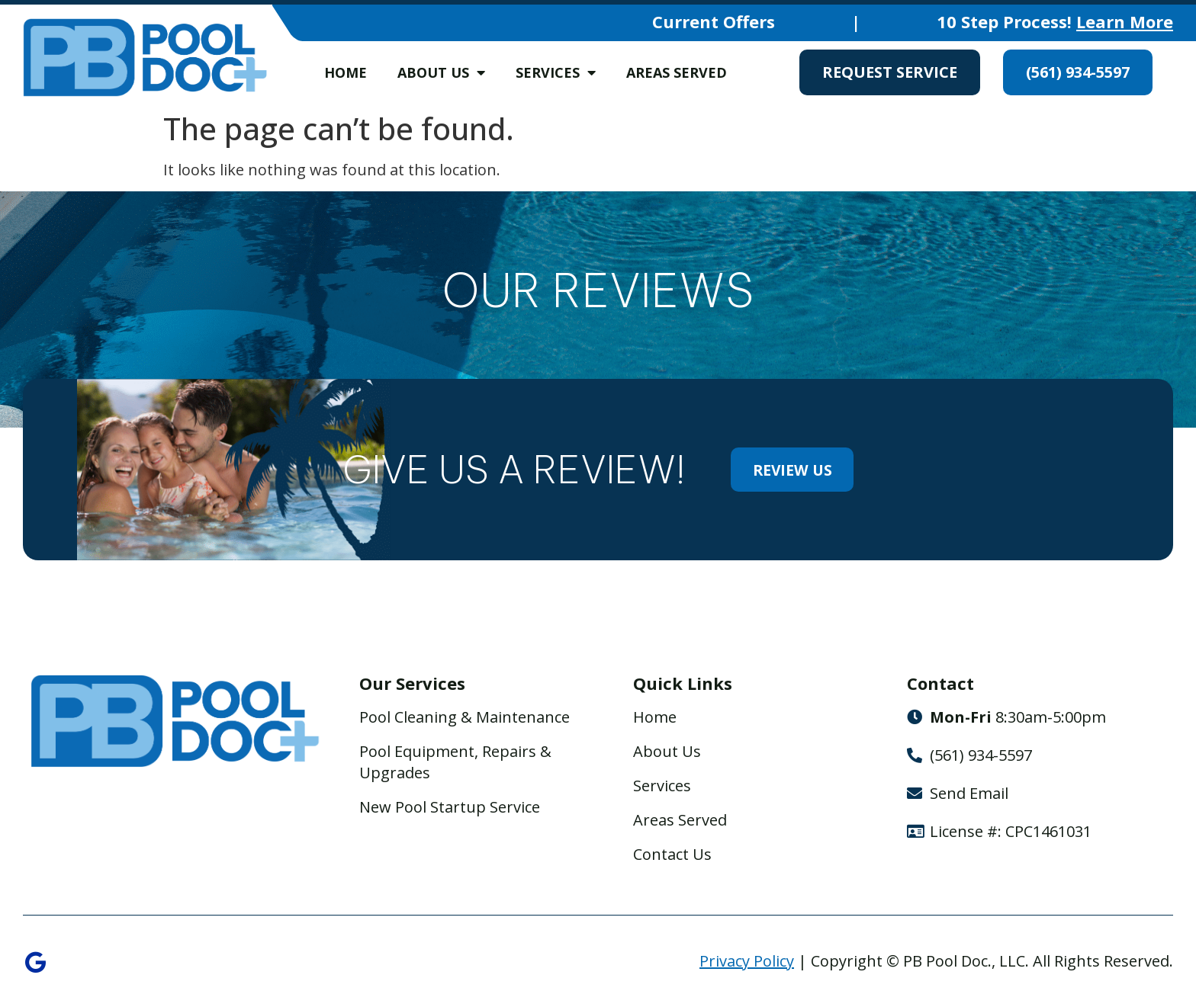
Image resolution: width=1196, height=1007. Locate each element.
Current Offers (713, 21)
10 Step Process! (1055, 21)
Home (345, 72)
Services (556, 72)
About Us (441, 72)
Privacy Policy (746, 961)
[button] (30, 328)
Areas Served (676, 72)
